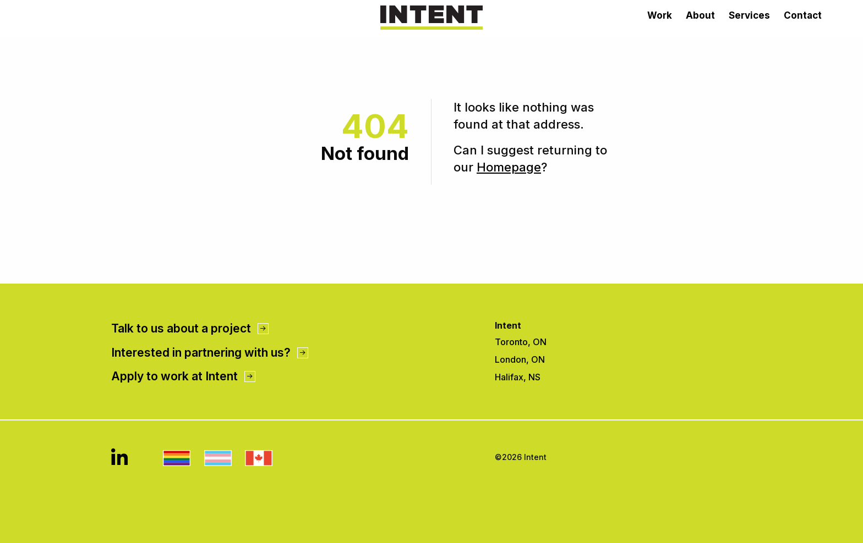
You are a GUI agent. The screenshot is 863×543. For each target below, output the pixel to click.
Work (659, 15)
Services (749, 15)
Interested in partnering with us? (209, 352)
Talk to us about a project (190, 328)
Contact (803, 15)
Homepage (509, 167)
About (700, 15)
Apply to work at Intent (183, 376)
